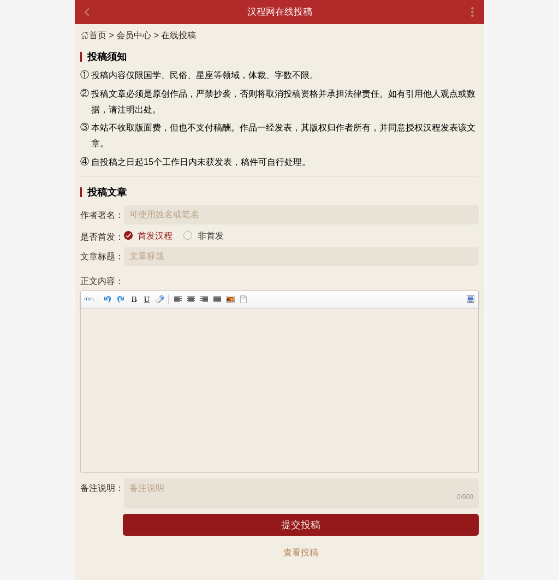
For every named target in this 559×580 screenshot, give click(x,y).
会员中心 (133, 35)
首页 (93, 35)
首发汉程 (155, 235)
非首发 (211, 235)
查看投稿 (300, 552)
